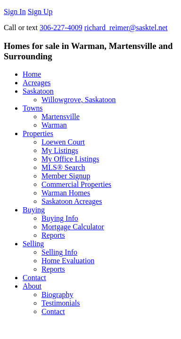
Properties (38, 133)
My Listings (59, 150)
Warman (54, 125)
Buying (34, 210)
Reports (53, 235)
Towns (32, 108)
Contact (34, 278)
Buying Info (59, 218)
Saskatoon (38, 91)
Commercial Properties (76, 184)
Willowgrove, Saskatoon (78, 100)
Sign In (15, 12)
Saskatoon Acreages (71, 201)
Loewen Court (63, 142)
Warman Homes (65, 193)
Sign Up (40, 12)
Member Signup (65, 176)
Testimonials (60, 303)
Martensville (60, 117)
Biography (57, 295)
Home (32, 74)
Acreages (37, 83)
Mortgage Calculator (72, 227)
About (32, 286)
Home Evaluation (67, 261)
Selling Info (59, 252)
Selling (33, 244)
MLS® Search (63, 167)
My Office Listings (70, 159)
